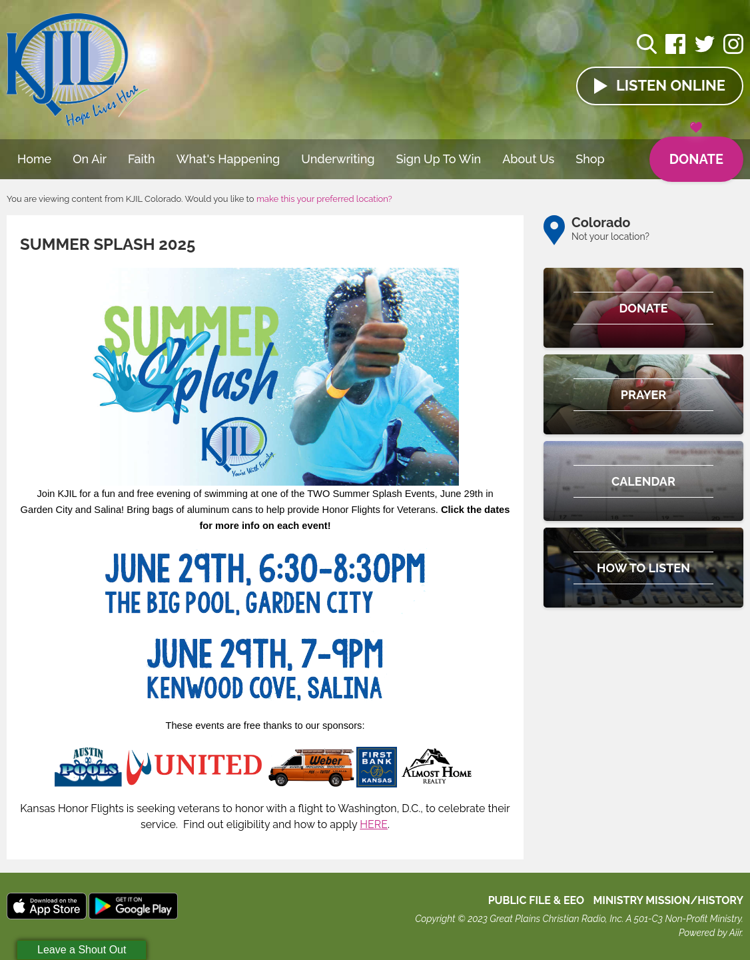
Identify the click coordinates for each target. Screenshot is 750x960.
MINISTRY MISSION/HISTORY (668, 900)
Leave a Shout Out (81, 949)
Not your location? (610, 236)
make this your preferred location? (324, 199)
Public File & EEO (536, 900)
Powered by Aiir (710, 932)
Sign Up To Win (439, 159)
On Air (90, 159)
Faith (141, 159)
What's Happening (228, 159)
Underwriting (337, 159)
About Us (528, 159)
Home (34, 159)
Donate (696, 152)
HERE (374, 824)
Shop (590, 159)
